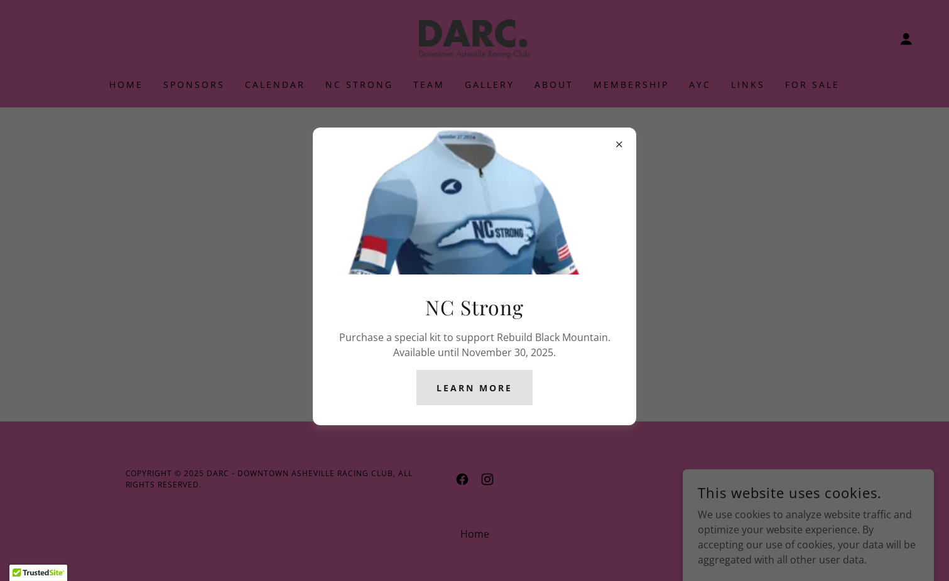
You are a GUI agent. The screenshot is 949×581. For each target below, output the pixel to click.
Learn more (474, 388)
